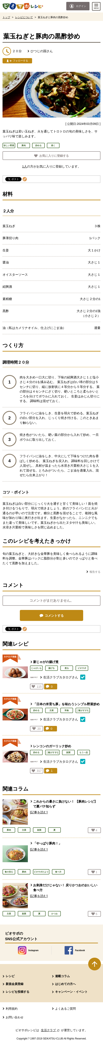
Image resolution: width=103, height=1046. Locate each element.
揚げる (51, 668)
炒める (36, 710)
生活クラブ (50, 1030)
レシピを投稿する (17, 991)
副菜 (68, 752)
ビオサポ (82, 668)
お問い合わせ (14, 1017)
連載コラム (62, 976)
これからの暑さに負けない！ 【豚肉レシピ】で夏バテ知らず (65, 804)
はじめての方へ (65, 984)
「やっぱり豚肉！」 (47, 843)
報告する (94, 571)
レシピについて (24, 17)
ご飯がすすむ (82, 710)
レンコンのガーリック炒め (52, 746)
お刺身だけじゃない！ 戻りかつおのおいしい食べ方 (65, 887)
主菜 (51, 710)
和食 (67, 710)
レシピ (10, 976)
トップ (6, 17)
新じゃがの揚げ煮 (45, 662)
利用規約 (12, 1008)
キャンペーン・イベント (71, 991)
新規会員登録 (14, 984)
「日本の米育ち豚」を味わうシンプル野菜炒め (66, 704)
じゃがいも (36, 668)
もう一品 (83, 752)
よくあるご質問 (65, 1008)
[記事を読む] (38, 812)
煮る (67, 668)
